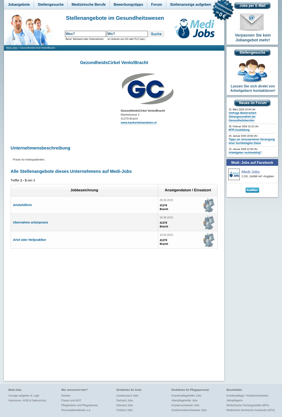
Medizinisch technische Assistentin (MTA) (250, 410)
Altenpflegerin (234, 400)
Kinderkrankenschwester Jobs (189, 410)
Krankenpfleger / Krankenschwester (247, 395)
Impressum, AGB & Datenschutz (27, 400)
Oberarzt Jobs (124, 405)
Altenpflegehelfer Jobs (184, 400)
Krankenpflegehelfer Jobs (186, 395)
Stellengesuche (51, 4)
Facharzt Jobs (124, 400)
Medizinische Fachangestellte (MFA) (247, 405)
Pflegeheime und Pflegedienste (79, 405)
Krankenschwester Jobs (185, 405)
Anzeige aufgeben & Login (23, 395)
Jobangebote (19, 4)
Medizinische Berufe (89, 4)
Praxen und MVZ (71, 400)
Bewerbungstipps (128, 4)
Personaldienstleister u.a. (76, 410)
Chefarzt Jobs (124, 410)
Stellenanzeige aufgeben (190, 4)
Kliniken (65, 395)
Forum (156, 4)
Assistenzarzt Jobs (127, 395)
